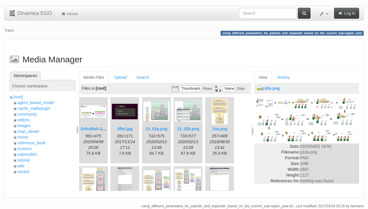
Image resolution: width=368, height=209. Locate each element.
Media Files (94, 77)
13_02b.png (188, 128)
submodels (27, 154)
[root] (18, 97)
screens (25, 148)
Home (69, 13)
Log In (346, 13)
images (24, 125)
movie (23, 137)
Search (143, 77)
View (263, 77)
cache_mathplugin (34, 108)
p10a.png (271, 88)
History (283, 77)
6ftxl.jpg (125, 128)
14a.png (219, 128)
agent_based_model (36, 102)
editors (24, 120)
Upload (120, 77)
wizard (23, 171)
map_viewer (28, 131)
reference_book (31, 143)
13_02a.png (156, 128)
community (27, 114)
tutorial (24, 160)
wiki (21, 166)
